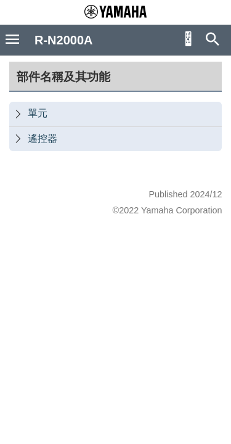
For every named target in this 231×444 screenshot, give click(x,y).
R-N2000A (63, 40)
